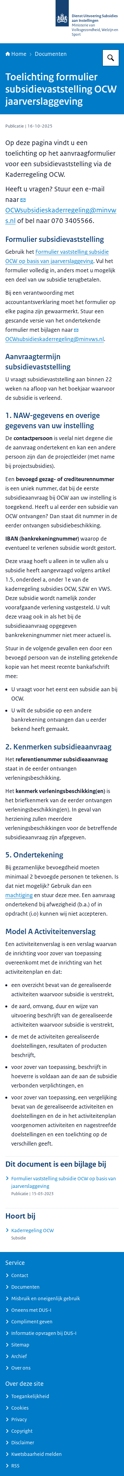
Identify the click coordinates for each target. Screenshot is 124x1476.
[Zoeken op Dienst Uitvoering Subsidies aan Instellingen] (111, 58)
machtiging (19, 895)
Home (15, 53)
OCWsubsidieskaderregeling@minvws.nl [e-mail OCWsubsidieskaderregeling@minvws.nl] (60, 210)
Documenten (51, 53)
